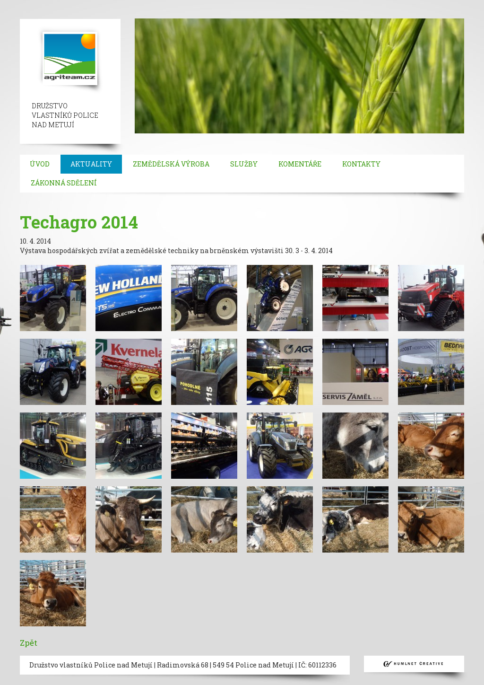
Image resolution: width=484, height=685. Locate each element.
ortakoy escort (222, 4)
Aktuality (91, 163)
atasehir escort (125, 13)
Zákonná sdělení (64, 182)
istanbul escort (25, 4)
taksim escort (173, 4)
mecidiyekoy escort (375, 4)
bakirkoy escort (72, 13)
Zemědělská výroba (171, 163)
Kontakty (361, 163)
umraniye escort (437, 4)
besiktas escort (272, 4)
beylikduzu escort (118, 4)
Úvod (40, 163)
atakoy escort (22, 13)
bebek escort (319, 4)
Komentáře (299, 163)
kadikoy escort (176, 13)
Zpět (28, 642)
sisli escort (69, 4)
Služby (244, 163)
